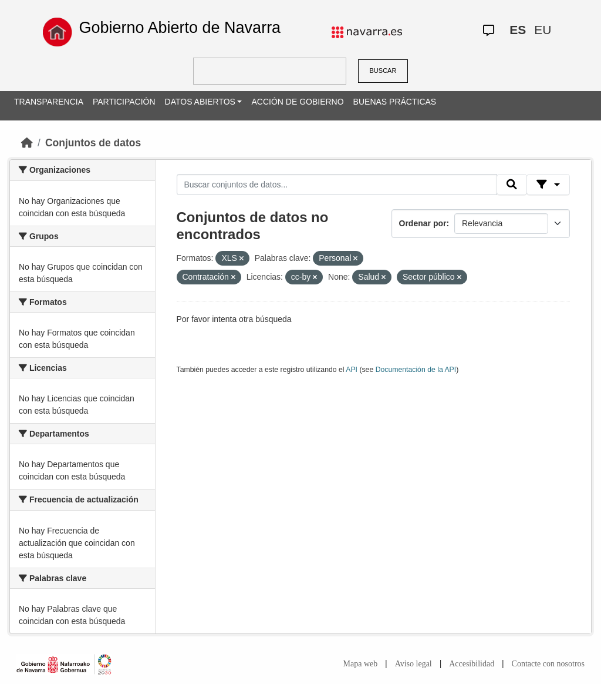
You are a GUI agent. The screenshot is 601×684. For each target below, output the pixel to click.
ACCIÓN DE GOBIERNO (297, 101)
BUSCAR (383, 70)
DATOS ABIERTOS (200, 101)
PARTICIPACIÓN (124, 101)
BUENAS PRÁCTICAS (395, 101)
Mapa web (360, 663)
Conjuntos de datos (93, 143)
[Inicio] (27, 143)
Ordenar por (423, 223)
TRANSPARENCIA (48, 101)
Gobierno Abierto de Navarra (180, 27)
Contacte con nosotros (548, 663)
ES (517, 29)
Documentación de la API (416, 370)
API (351, 370)
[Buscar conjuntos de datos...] (337, 184)
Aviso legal (413, 663)
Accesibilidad (471, 663)
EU (542, 29)
